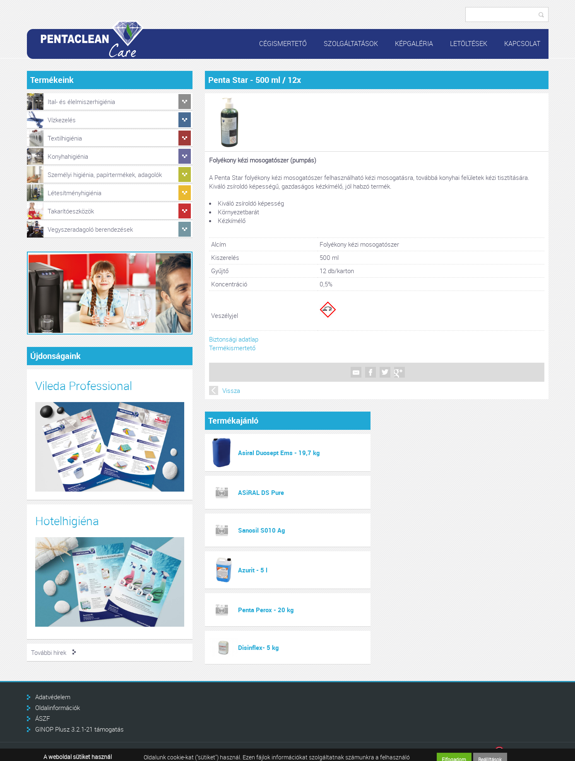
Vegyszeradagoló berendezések (90, 229)
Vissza (231, 390)
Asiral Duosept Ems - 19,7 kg (279, 452)
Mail (356, 372)
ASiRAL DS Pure (261, 492)
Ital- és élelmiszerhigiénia (81, 101)
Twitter (385, 372)
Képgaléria (414, 43)
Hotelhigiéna (67, 520)
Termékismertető (232, 348)
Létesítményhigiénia (74, 193)
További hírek (48, 652)
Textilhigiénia (65, 138)
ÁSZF (42, 718)
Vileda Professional (83, 385)
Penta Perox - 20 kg (266, 610)
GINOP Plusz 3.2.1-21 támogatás (79, 729)
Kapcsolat (522, 43)
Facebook (370, 372)
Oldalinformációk (57, 707)
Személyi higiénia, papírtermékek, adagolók (105, 174)
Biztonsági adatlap (233, 339)
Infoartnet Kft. (521, 751)
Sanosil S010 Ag (261, 530)
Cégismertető (283, 43)
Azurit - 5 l (252, 570)
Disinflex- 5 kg (258, 647)
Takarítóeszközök (71, 211)
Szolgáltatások (351, 43)
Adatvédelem (52, 697)
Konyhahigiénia (68, 156)
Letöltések (468, 43)
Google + (399, 372)
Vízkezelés (62, 120)
